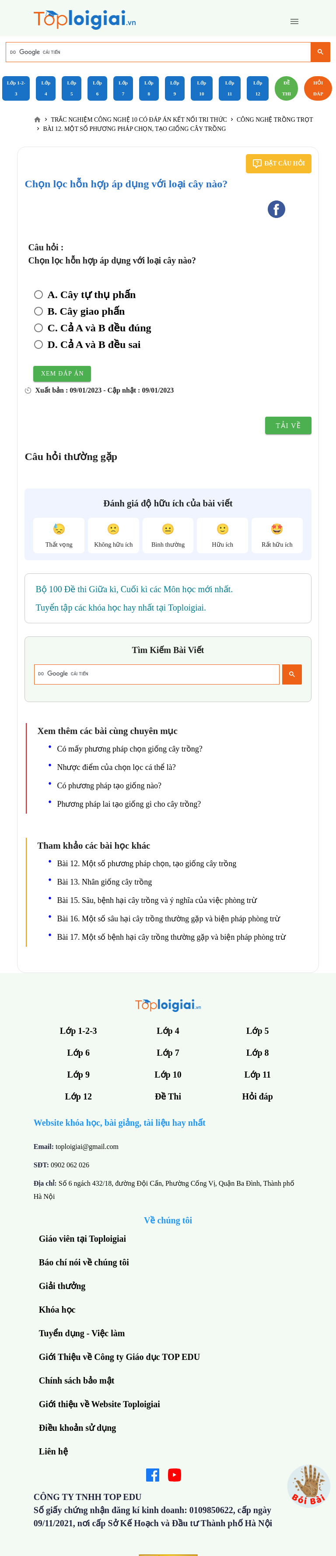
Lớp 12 (257, 88)
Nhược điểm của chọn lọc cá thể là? (116, 767)
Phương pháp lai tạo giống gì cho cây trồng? (129, 804)
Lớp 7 (123, 88)
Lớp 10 (201, 88)
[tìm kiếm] (157, 52)
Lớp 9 (174, 88)
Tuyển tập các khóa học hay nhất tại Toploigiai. (120, 607)
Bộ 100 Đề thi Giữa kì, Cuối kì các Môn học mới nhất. (134, 589)
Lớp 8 (149, 88)
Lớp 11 (229, 88)
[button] (294, 21)
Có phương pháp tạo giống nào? (109, 785)
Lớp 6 (97, 88)
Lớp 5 (71, 88)
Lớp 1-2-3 (16, 88)
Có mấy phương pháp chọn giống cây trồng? (129, 749)
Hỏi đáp (318, 88)
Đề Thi (286, 88)
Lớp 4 (46, 88)
